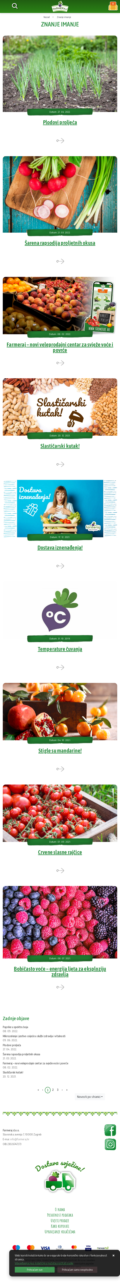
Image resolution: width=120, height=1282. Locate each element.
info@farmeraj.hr (19, 1141)
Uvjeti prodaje (60, 1223)
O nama (60, 1212)
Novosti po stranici (88, 1099)
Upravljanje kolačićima (60, 1234)
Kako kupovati (60, 1228)
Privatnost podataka (60, 1217)
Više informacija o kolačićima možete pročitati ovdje (44, 1263)
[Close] (35, 1270)
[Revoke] (77, 1270)
